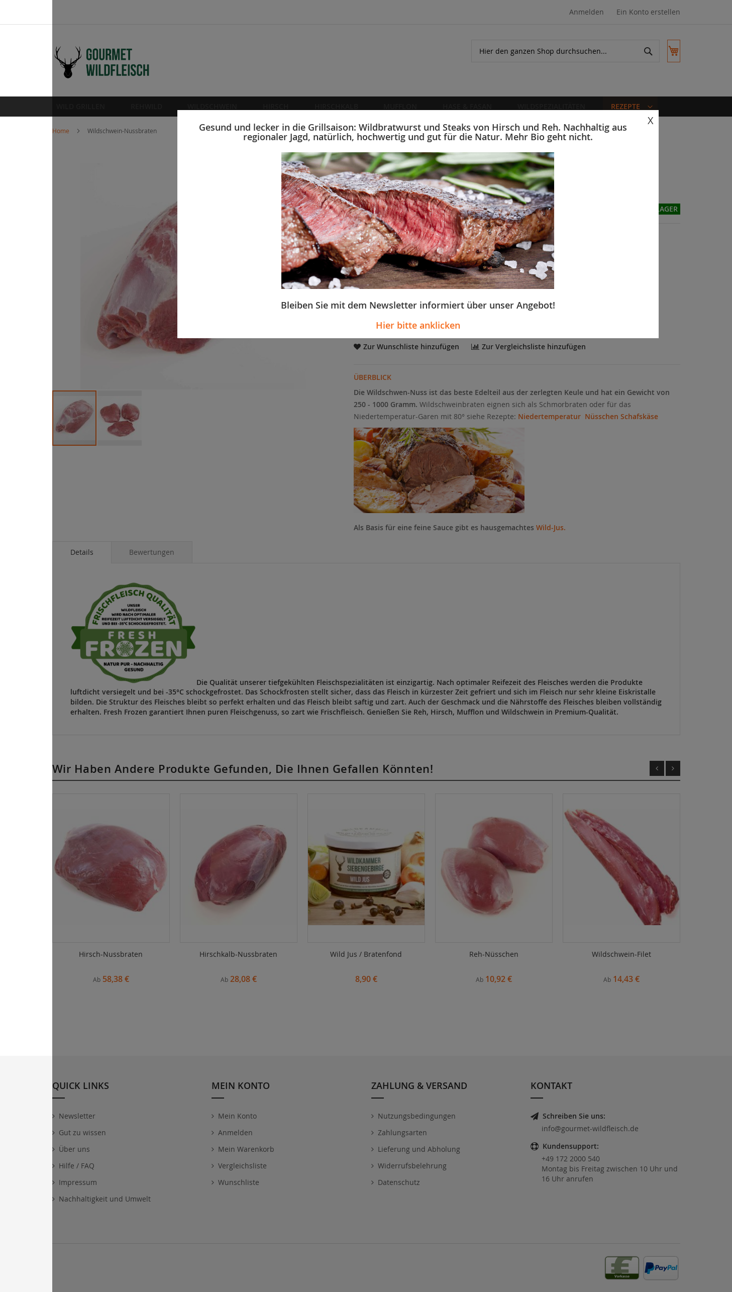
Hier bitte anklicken (418, 325)
